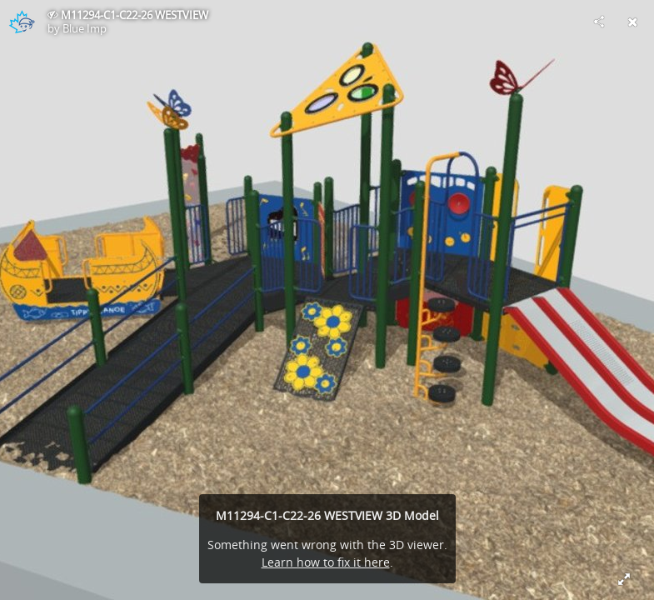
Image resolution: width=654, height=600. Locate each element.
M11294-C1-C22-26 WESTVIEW (134, 15)
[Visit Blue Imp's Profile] (21, 21)
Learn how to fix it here (326, 562)
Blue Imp (84, 28)
